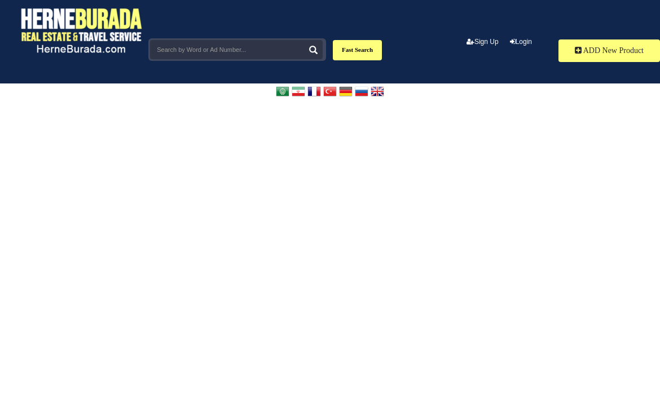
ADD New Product (609, 50)
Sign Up (483, 42)
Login (521, 42)
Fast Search (357, 49)
